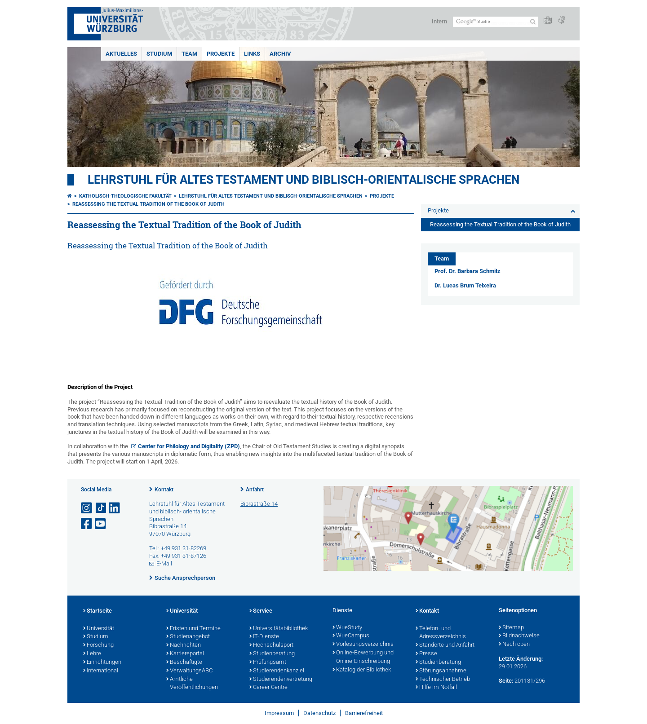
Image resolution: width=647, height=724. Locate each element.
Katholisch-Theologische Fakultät (125, 196)
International (100, 671)
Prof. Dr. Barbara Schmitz (467, 271)
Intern (439, 21)
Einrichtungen (102, 662)
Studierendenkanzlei (276, 671)
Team (189, 53)
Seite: (506, 680)
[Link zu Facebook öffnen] (87, 524)
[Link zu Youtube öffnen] (101, 524)
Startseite (97, 611)
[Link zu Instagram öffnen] (87, 508)
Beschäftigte (184, 662)
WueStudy (347, 628)
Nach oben (514, 644)
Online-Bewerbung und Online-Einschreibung (363, 657)
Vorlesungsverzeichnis (363, 644)
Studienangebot (188, 637)
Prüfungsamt (267, 662)
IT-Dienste (264, 637)
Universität (98, 629)
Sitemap (511, 628)
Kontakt (164, 489)
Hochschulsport (271, 645)
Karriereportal (185, 654)
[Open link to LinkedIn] (115, 508)
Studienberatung (272, 654)
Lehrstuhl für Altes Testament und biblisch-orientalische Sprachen (303, 179)
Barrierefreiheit (364, 713)
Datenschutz (319, 713)
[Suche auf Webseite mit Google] (495, 22)
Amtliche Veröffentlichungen (192, 683)
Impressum (279, 713)
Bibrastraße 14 (259, 503)
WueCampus (350, 636)
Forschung (98, 645)
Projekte (221, 53)
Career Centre (268, 688)
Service (260, 611)
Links (252, 53)
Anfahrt (255, 489)
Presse (426, 654)
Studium (159, 53)
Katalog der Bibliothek (361, 670)
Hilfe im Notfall (436, 688)
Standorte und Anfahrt (445, 645)
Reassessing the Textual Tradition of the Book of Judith (148, 204)
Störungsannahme (441, 671)
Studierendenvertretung (280, 679)
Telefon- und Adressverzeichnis (441, 633)
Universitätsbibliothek (278, 629)
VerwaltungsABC (189, 671)
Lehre (92, 654)
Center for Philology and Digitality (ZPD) (189, 446)
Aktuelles (121, 53)
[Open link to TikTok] (101, 508)
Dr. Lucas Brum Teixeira (465, 285)
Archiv (280, 53)
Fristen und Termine (193, 629)
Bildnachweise (519, 636)
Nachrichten (183, 645)
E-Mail (164, 563)
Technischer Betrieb (443, 679)
